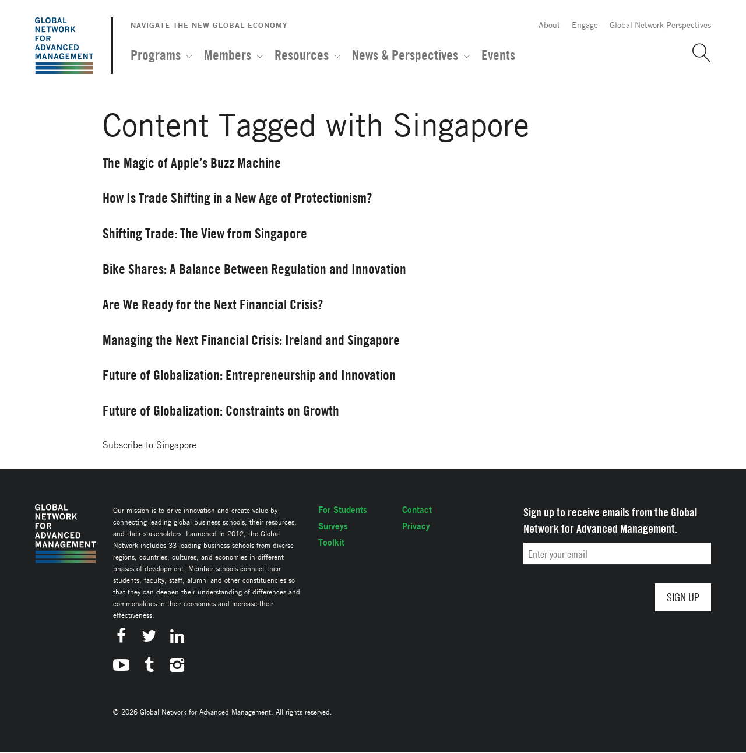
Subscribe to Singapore (149, 445)
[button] (697, 53)
